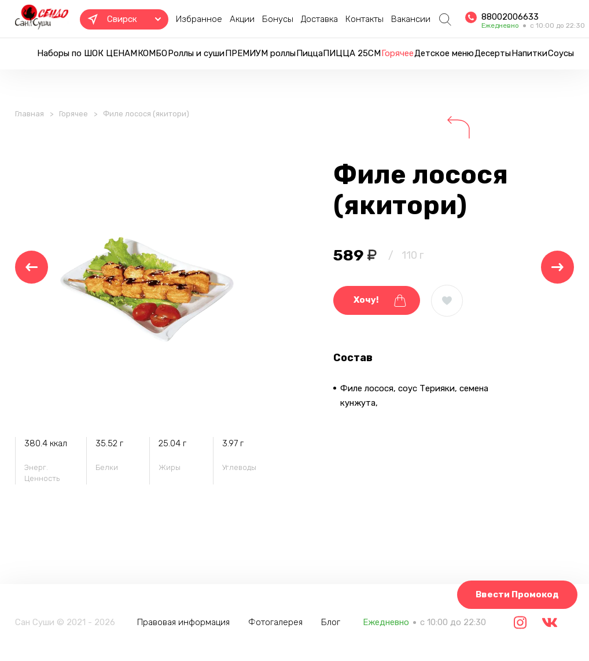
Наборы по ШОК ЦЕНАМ (87, 53)
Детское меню (444, 53)
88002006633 (510, 17)
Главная (29, 113)
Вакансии (410, 19)
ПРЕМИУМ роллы (260, 53)
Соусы (561, 53)
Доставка (319, 19)
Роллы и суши (196, 53)
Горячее (397, 53)
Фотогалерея (275, 622)
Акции (242, 19)
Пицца (309, 53)
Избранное (199, 19)
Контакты (364, 19)
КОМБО (152, 53)
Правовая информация (183, 622)
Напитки (529, 53)
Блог (330, 622)
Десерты (492, 53)
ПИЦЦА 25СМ (352, 53)
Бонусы (277, 19)
